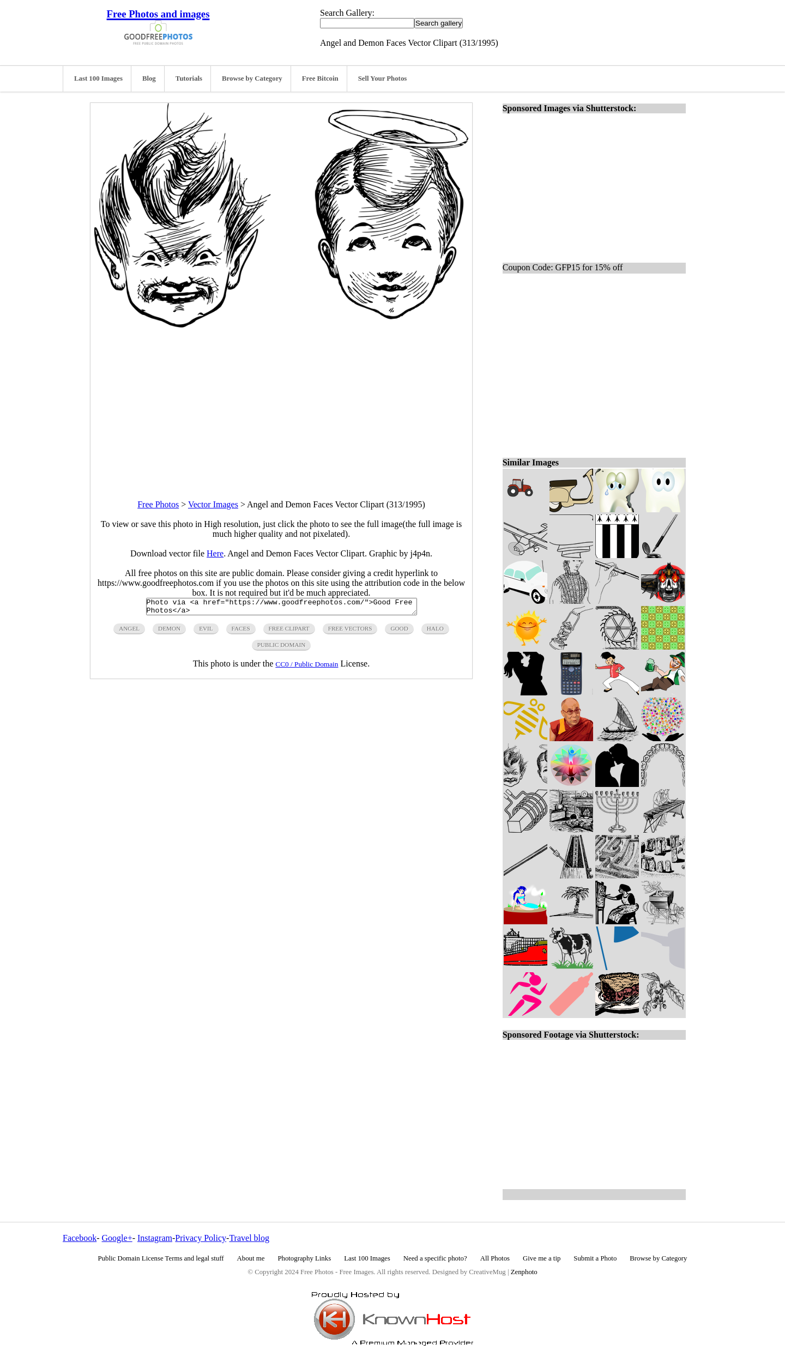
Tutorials (189, 78)
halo (435, 631)
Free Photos (158, 504)
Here (215, 553)
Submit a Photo (595, 1258)
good (399, 631)
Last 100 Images (98, 78)
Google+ (117, 1238)
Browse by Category (252, 78)
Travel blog (249, 1238)
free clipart (289, 631)
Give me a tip (541, 1258)
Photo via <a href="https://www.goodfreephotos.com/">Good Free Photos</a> (281, 608)
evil (206, 631)
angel (129, 631)
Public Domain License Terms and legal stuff (161, 1258)
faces (241, 631)
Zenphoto (524, 1272)
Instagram (154, 1238)
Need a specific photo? (435, 1258)
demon (169, 631)
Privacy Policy (200, 1238)
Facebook (79, 1238)
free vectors (350, 631)
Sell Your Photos (382, 78)
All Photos (495, 1258)
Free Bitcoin (320, 78)
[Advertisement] (281, 404)
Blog (149, 78)
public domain (281, 648)
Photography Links (304, 1258)
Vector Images (213, 504)
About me (251, 1258)
